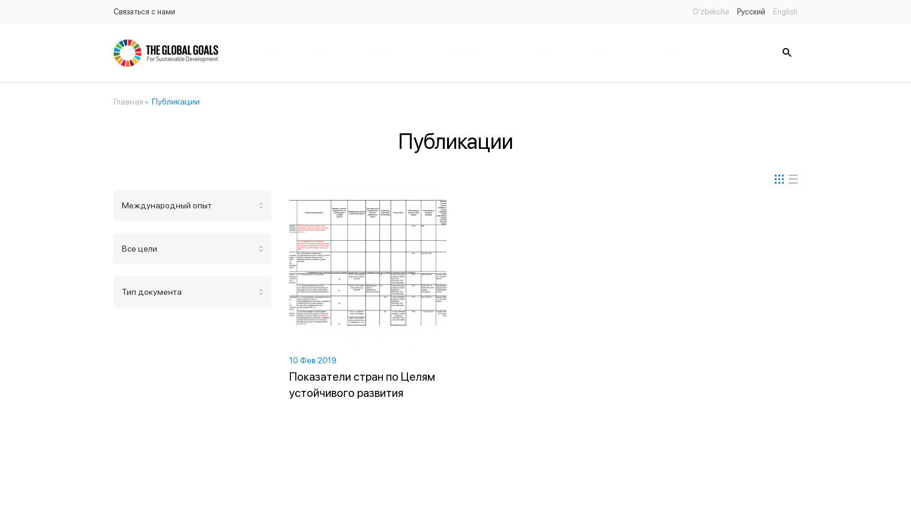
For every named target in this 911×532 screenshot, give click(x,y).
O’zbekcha (711, 11)
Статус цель (671, 53)
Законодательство (462, 53)
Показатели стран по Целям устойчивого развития (362, 385)
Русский (751, 11)
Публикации (379, 53)
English (785, 11)
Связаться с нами (144, 11)
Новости (319, 53)
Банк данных (603, 53)
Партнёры (540, 53)
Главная (270, 53)
